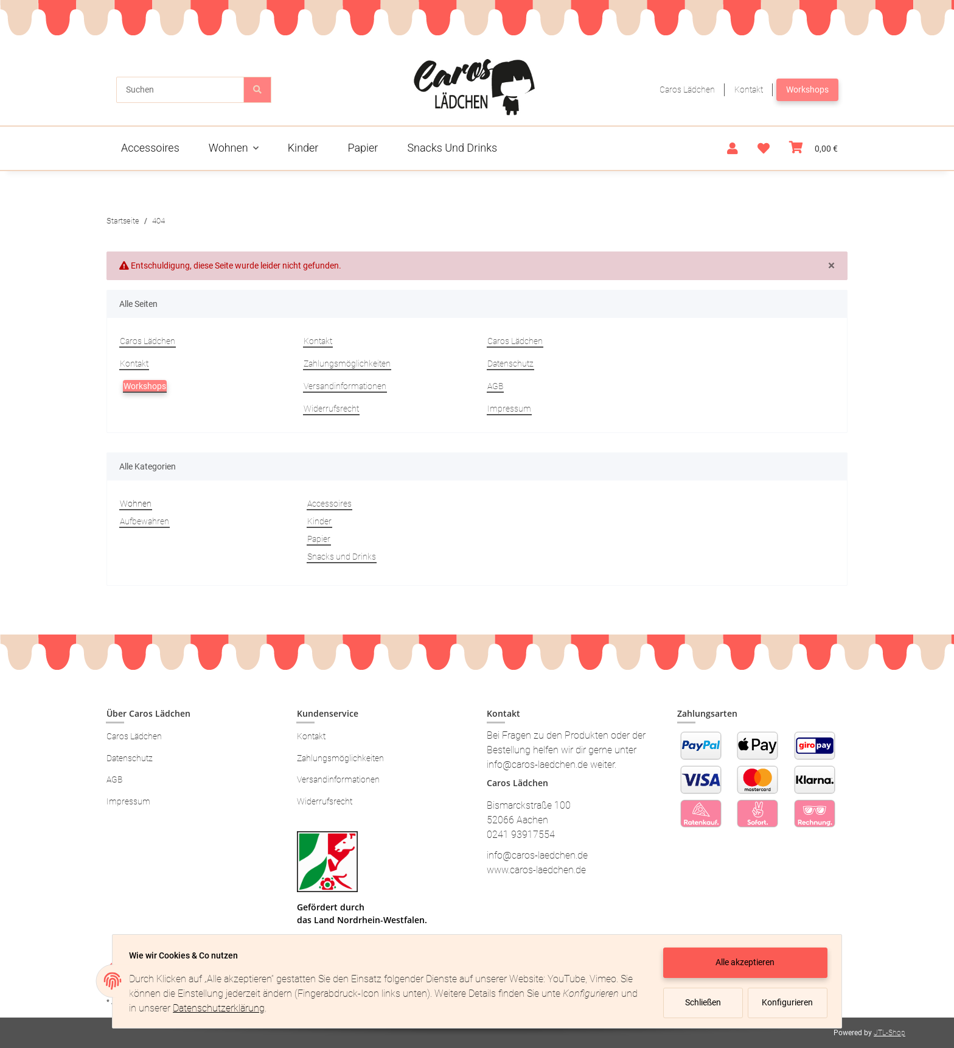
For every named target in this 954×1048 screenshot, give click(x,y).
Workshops (807, 89)
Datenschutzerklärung (241, 1008)
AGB (495, 386)
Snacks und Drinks (341, 556)
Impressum (509, 408)
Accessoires (329, 503)
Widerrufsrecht (331, 408)
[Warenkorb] (813, 148)
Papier (318, 539)
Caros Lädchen (687, 89)
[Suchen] (180, 90)
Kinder (319, 521)
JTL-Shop (889, 1033)
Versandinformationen (345, 386)
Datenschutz (510, 363)
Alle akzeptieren (742, 962)
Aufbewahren (144, 521)
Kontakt (748, 89)
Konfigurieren (785, 1002)
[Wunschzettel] (763, 148)
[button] (732, 148)
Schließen (700, 1002)
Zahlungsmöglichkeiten (347, 363)
